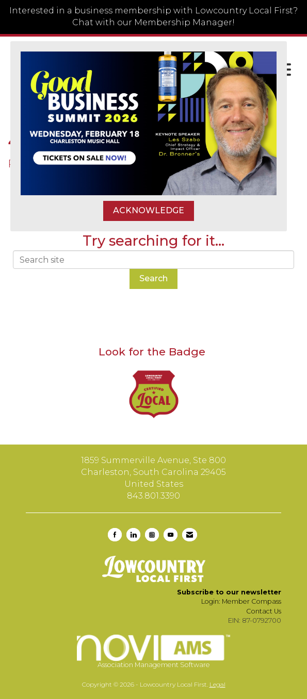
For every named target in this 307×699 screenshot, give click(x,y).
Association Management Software (153, 651)
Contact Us (263, 611)
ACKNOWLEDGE (148, 210)
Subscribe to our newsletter (229, 592)
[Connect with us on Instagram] (152, 534)
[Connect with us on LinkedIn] (133, 534)
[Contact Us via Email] (189, 534)
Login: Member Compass (241, 601)
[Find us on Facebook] (115, 534)
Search (153, 278)
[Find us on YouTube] (170, 534)
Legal (217, 684)
